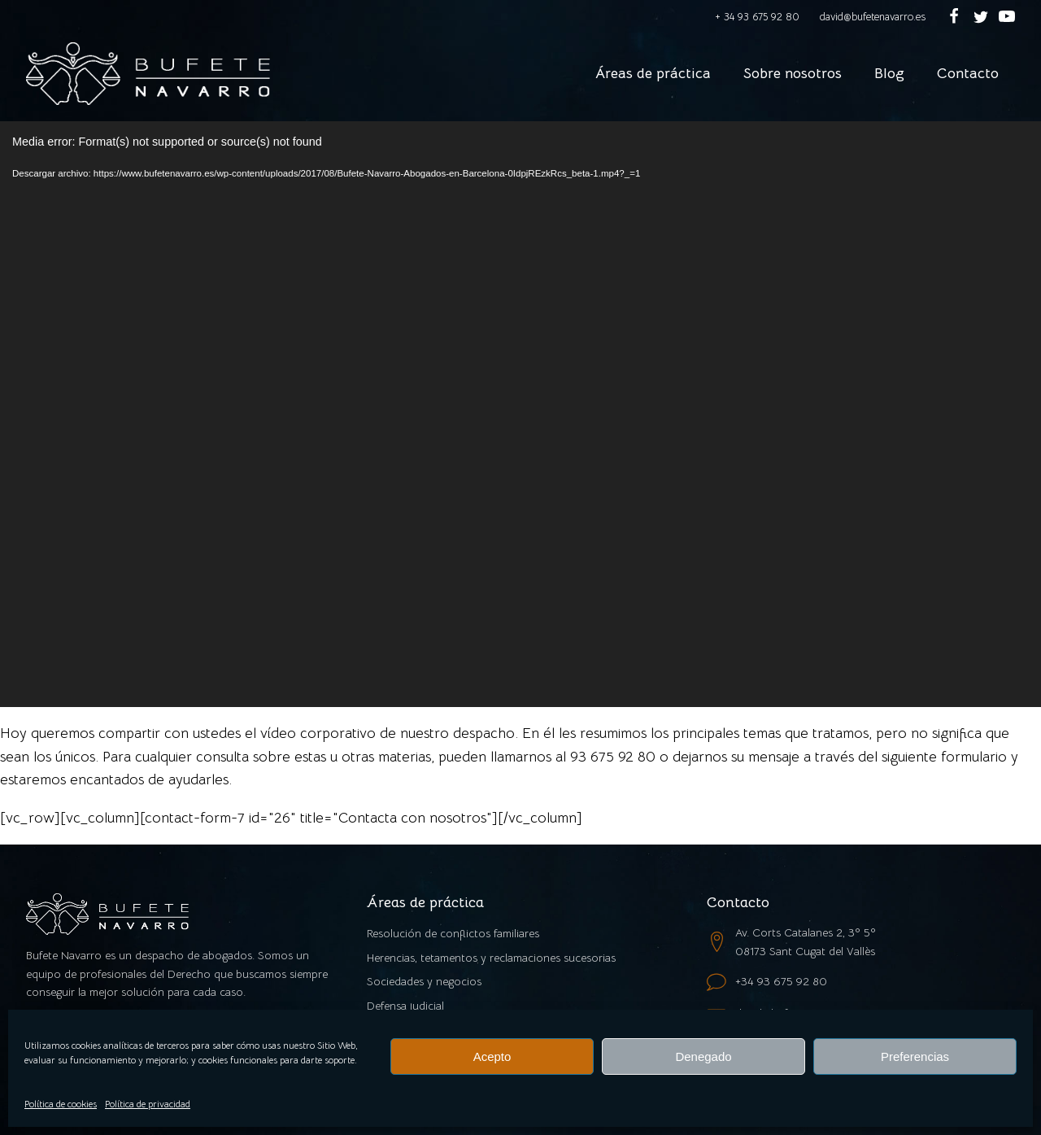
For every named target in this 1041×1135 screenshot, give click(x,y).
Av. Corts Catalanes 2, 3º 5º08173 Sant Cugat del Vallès (805, 941)
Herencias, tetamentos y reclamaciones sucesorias (491, 957)
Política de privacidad (147, 1104)
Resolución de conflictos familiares (453, 933)
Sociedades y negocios (424, 981)
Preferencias (915, 1056)
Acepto (492, 1056)
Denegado (703, 1056)
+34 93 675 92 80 (781, 981)
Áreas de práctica (653, 73)
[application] (520, 414)
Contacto (968, 73)
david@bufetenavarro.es (873, 17)
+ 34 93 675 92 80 (757, 17)
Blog (889, 73)
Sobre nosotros (792, 73)
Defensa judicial (405, 1005)
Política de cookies (60, 1104)
